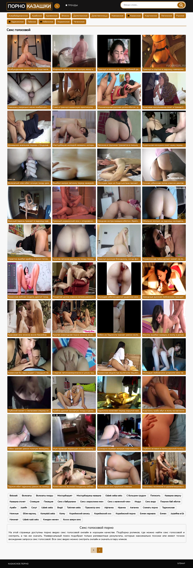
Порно (29, 6)
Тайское (32, 21)
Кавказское (117, 15)
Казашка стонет (17, 501)
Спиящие (34, 501)
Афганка (108, 507)
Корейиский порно (126, 513)
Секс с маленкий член (119, 501)
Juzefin (24, 507)
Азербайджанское (18, 15)
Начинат (14, 519)
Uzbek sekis (47, 507)
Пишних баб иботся (170, 501)
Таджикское (16, 21)
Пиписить (155, 495)
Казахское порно (18, 563)
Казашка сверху (173, 495)
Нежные (14, 513)
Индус (138, 501)
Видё (60, 507)
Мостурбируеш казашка (89, 495)
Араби (13, 507)
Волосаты (27, 495)
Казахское (134, 15)
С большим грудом (136, 495)
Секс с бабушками (67, 501)
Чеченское (79, 21)
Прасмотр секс (92, 507)
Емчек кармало (148, 513)
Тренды (71, 5)
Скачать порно (150, 507)
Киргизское (151, 15)
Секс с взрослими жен (91, 501)
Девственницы (99, 15)
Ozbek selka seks (113, 495)
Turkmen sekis (74, 507)
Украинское (63, 21)
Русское (180, 15)
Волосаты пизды (44, 495)
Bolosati (13, 495)
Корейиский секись (79, 513)
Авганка (134, 507)
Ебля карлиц (29, 513)
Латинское (166, 15)
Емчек (163, 513)
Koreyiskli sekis (47, 513)
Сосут (34, 507)
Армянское (51, 15)
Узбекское (46, 21)
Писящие (48, 501)
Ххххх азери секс (72, 519)
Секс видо (150, 501)
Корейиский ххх (102, 513)
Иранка (122, 507)
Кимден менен (51, 519)
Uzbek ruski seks (31, 519)
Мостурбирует (64, 495)
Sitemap (181, 563)
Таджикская (168, 507)
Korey (62, 513)
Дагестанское (80, 15)
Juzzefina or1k (177, 513)
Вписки (65, 15)
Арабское (37, 15)
